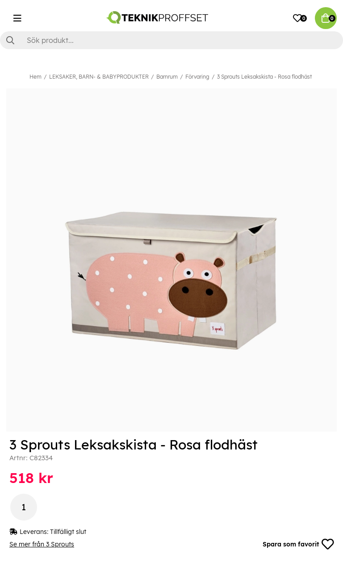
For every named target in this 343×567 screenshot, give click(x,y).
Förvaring (197, 76)
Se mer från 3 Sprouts (41, 544)
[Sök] (171, 40)
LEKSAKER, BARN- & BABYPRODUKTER (99, 76)
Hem (35, 76)
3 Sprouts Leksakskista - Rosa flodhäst (264, 76)
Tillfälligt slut (68, 532)
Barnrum (167, 76)
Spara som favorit (298, 544)
